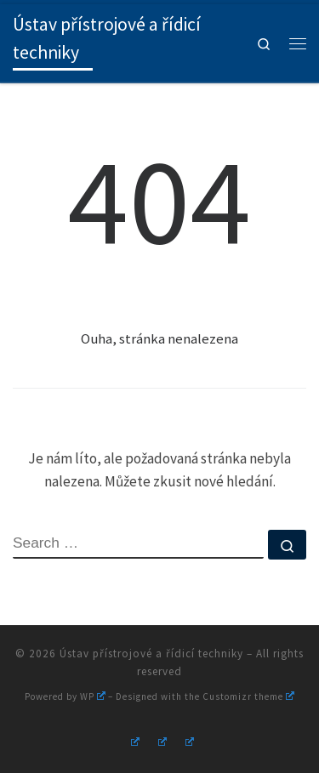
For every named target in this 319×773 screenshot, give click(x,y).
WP (92, 696)
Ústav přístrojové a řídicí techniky (151, 653)
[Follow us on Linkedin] (187, 740)
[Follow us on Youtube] (160, 740)
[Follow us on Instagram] (133, 740)
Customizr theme (248, 696)
